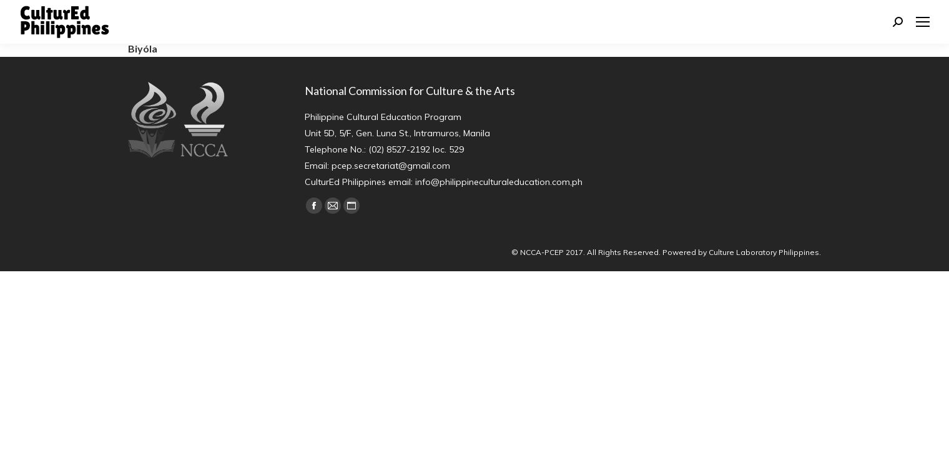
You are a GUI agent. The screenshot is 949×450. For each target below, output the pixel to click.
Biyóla (142, 48)
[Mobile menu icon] (922, 21)
